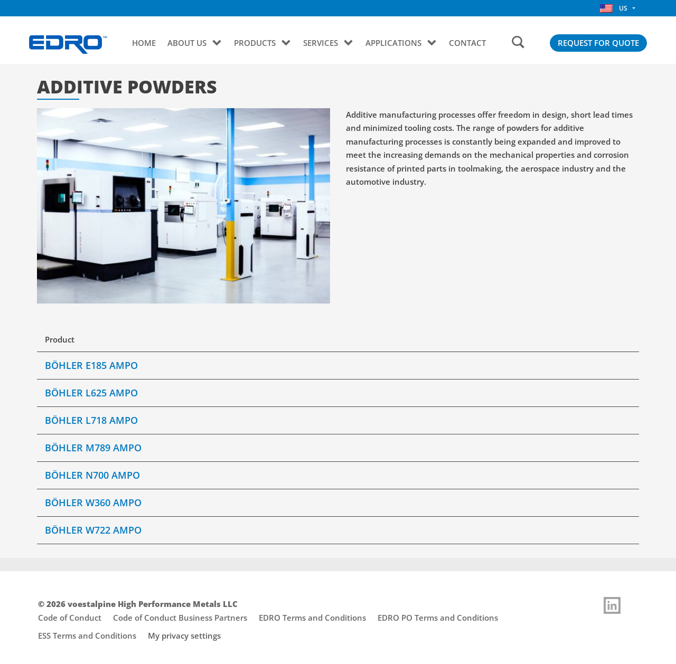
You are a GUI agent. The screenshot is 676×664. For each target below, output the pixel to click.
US (613, 8)
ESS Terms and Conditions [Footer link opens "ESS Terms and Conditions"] (87, 635)
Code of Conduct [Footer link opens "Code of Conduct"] (69, 617)
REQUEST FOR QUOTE (598, 42)
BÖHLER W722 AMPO (93, 530)
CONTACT (467, 42)
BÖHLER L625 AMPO (91, 392)
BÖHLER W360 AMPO (93, 502)
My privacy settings (184, 635)
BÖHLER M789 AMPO (93, 447)
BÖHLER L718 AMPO (91, 420)
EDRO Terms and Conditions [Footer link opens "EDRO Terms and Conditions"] (312, 617)
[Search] (518, 42)
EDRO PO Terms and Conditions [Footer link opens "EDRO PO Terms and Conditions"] (438, 617)
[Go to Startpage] (68, 44)
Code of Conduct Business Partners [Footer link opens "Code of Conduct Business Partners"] (180, 617)
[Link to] (612, 605)
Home (144, 42)
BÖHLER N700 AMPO (92, 475)
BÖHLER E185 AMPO (91, 365)
